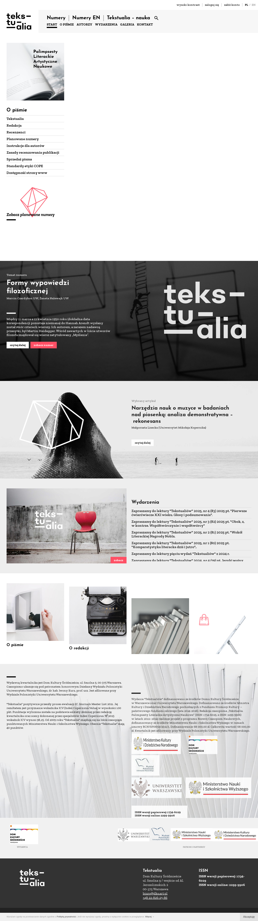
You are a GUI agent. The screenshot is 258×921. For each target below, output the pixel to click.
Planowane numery (23, 139)
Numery (56, 18)
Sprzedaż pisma (19, 159)
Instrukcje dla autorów (25, 145)
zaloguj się (212, 5)
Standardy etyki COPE (25, 166)
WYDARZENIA (106, 24)
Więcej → (149, 916)
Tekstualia (15, 118)
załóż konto (232, 5)
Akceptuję (249, 916)
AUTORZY (84, 24)
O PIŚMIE (67, 24)
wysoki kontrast (188, 5)
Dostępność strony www (27, 172)
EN (254, 4)
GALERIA (127, 24)
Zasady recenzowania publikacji (33, 152)
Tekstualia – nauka (128, 18)
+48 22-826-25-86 (155, 898)
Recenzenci (16, 132)
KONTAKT (145, 24)
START (52, 24)
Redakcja (14, 125)
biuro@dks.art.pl (155, 893)
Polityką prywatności (66, 916)
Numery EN (86, 18)
